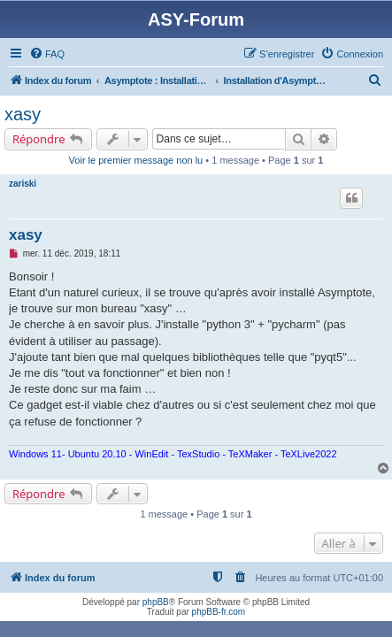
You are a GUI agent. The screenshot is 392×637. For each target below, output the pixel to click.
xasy (22, 114)
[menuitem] (47, 54)
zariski (22, 183)
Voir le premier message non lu (136, 160)
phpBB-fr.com (219, 612)
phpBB (155, 602)
